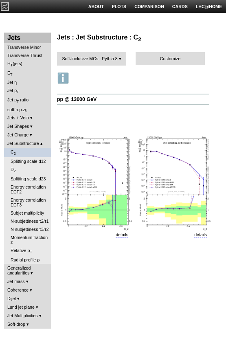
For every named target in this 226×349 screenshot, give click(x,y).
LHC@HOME (209, 6)
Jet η (12, 82)
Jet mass (16, 281)
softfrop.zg (17, 109)
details (122, 234)
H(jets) (14, 64)
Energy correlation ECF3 (28, 202)
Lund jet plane (21, 307)
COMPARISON (149, 6)
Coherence (18, 290)
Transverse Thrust (24, 55)
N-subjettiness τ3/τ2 (30, 229)
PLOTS (119, 6)
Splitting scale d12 (28, 161)
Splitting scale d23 (28, 178)
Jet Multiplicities (22, 315)
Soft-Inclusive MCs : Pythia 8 (89, 58)
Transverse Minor (24, 47)
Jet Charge (18, 134)
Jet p (13, 91)
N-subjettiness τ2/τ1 (30, 221)
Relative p (21, 251)
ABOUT (96, 6)
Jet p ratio (18, 100)
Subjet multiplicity (27, 213)
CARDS (180, 6)
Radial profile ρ (25, 259)
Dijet (11, 298)
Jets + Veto (18, 117)
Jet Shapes (18, 126)
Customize (170, 58)
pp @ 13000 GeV (77, 99)
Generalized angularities (19, 270)
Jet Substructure (23, 143)
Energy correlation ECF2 (28, 189)
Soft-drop (16, 324)
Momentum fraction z (29, 240)
